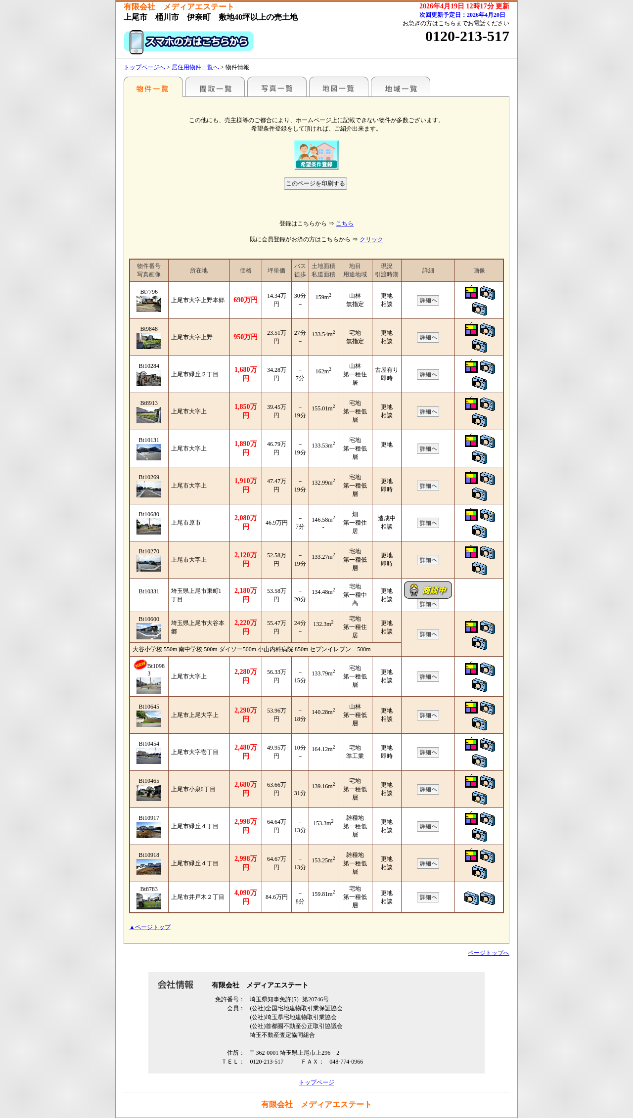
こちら (345, 223)
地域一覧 (400, 86)
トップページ (316, 1082)
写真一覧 (277, 86)
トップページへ (144, 67)
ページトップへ (488, 952)
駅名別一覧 (153, 86)
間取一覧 (215, 86)
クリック (371, 239)
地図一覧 (338, 86)
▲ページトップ (150, 927)
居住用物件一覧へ (195, 67)
